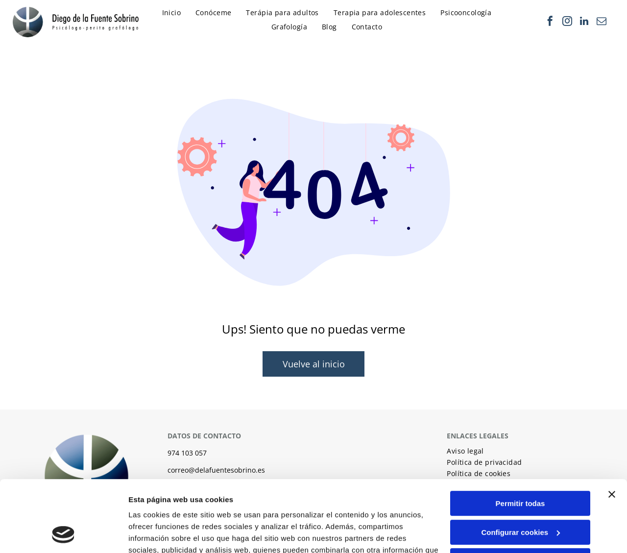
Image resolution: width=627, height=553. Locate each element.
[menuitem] (174, 15)
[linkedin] (584, 22)
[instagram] (567, 22)
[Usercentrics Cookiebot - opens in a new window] (63, 534)
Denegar (520, 493)
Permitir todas (520, 436)
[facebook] (550, 22)
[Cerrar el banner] (611, 427)
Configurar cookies (520, 465)
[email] (601, 22)
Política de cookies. (200, 507)
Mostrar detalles (157, 533)
